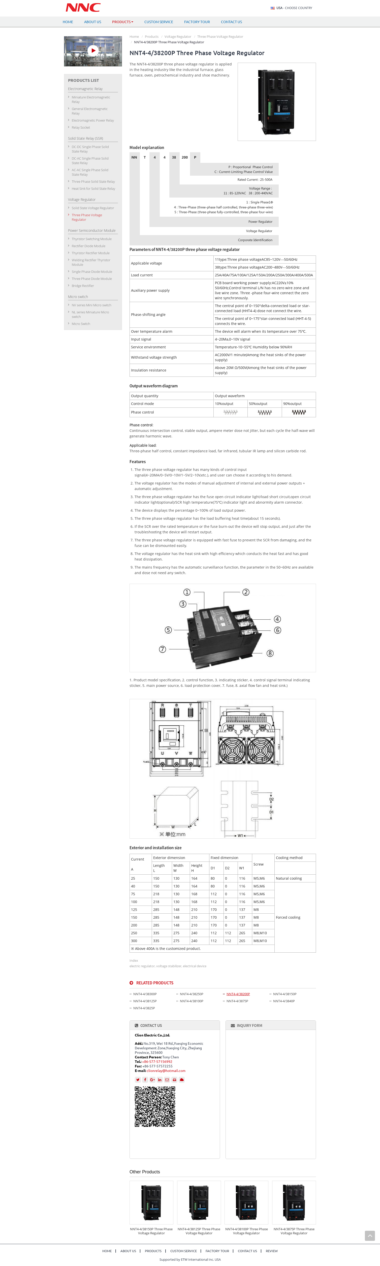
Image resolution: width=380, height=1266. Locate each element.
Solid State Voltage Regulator (93, 208)
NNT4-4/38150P (285, 994)
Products (152, 36)
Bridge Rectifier (83, 285)
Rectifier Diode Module (88, 246)
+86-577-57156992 (157, 1062)
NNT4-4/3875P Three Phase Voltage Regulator (294, 1231)
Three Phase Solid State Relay (93, 181)
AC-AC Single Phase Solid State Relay (90, 172)
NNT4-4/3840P (284, 1001)
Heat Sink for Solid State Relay (93, 188)
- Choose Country (294, 8)
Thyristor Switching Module (92, 239)
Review (272, 1251)
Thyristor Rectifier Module (91, 253)
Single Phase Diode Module (92, 271)
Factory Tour (197, 22)
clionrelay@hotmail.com (166, 1071)
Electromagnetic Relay (85, 88)
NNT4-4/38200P (238, 994)
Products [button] (122, 22)
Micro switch (78, 296)
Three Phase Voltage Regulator (220, 36)
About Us (92, 22)
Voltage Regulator (178, 36)
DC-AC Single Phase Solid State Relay (90, 160)
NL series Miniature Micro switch (90, 314)
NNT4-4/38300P (145, 994)
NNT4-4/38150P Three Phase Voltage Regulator (151, 1231)
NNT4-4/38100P (191, 1001)
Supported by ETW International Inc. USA (190, 1259)
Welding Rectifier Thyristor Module (91, 262)
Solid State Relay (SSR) (85, 138)
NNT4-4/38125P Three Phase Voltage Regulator (199, 1231)
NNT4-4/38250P (191, 994)
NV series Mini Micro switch (91, 305)
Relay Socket (81, 127)
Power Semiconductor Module (92, 230)
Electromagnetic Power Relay (93, 120)
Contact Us (231, 22)
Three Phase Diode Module (92, 278)
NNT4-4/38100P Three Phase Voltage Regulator (246, 1231)
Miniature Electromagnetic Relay (91, 99)
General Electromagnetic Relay (90, 111)
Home (68, 22)
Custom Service (158, 22)
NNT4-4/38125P (145, 1001)
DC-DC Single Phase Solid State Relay (90, 149)
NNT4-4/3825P (144, 1008)
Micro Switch (81, 323)
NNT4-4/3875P (237, 1001)
